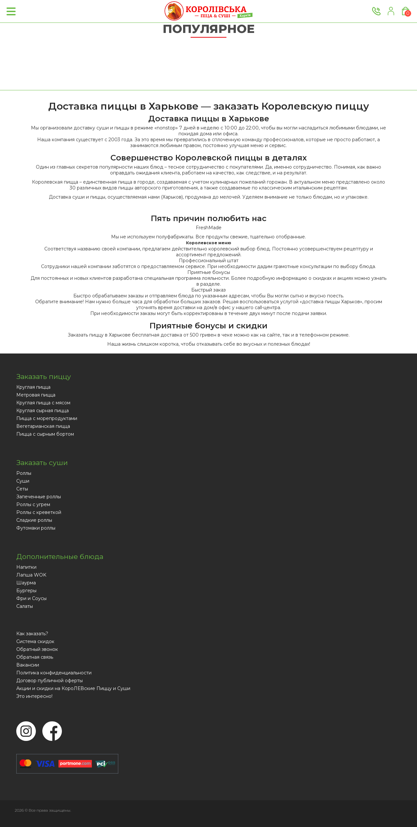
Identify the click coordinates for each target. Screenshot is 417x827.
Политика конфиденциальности (54, 673)
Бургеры (26, 591)
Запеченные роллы (38, 497)
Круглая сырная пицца (42, 411)
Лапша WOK (31, 575)
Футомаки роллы (35, 528)
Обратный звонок (37, 649)
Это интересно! (34, 696)
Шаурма (26, 583)
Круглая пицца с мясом (43, 403)
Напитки (26, 567)
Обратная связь (34, 657)
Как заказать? (32, 634)
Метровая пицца (35, 395)
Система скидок (35, 641)
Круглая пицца (33, 387)
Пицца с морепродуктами (46, 418)
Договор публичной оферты (49, 681)
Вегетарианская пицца (43, 426)
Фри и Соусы (31, 598)
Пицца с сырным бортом (45, 434)
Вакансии (27, 665)
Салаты (24, 606)
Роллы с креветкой (38, 512)
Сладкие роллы (34, 520)
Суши (22, 481)
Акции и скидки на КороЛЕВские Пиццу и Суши (73, 688)
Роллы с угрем (33, 504)
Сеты (22, 489)
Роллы (23, 473)
